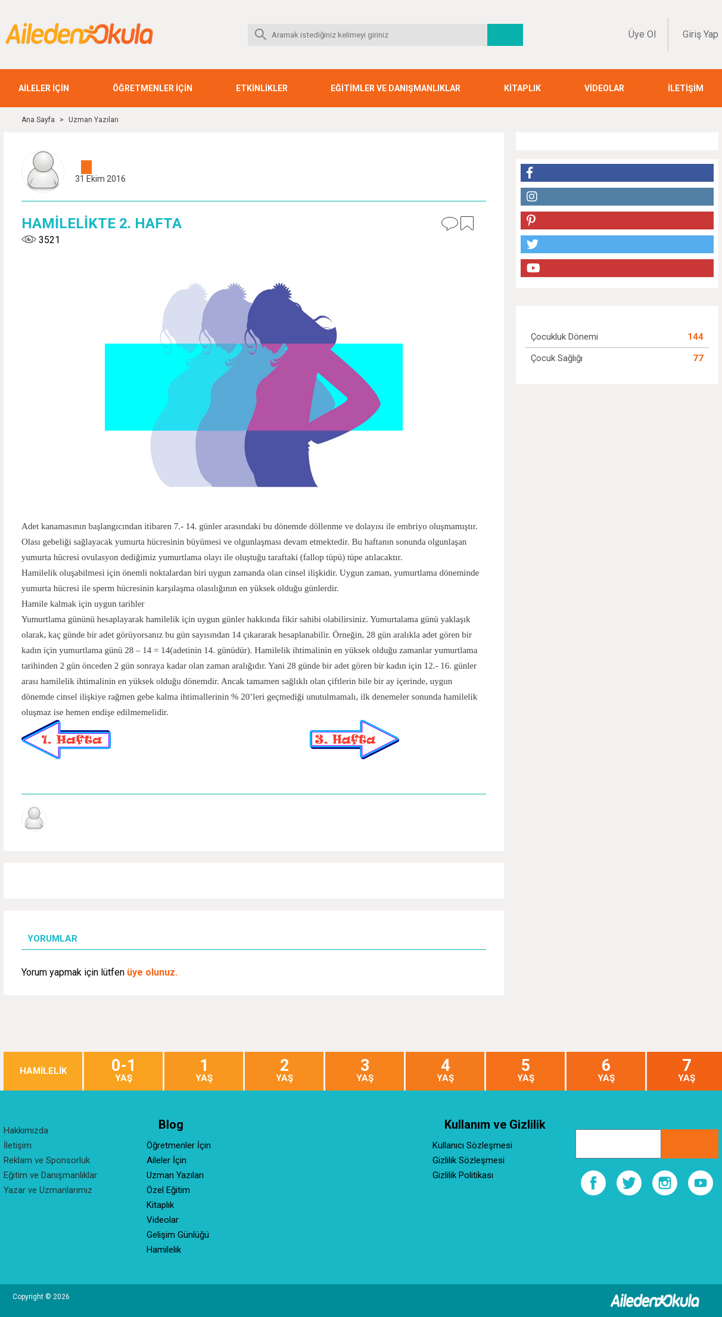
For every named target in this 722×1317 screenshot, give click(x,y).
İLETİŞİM (686, 88)
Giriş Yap (700, 34)
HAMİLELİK (43, 1071)
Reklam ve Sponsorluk (47, 1160)
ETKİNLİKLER (262, 88)
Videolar (163, 1220)
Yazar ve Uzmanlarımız (48, 1190)
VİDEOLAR (604, 88)
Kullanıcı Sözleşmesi (472, 1145)
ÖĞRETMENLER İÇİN (152, 88)
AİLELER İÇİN (43, 88)
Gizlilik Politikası (462, 1175)
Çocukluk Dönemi (564, 336)
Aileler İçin (166, 1160)
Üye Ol (642, 34)
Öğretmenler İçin (179, 1145)
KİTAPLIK (522, 88)
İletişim (18, 1145)
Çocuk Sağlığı (557, 358)
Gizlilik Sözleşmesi (468, 1160)
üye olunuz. (152, 972)
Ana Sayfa (38, 120)
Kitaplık (160, 1205)
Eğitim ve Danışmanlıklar (50, 1175)
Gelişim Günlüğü (178, 1234)
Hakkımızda (26, 1130)
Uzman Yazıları (94, 120)
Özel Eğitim (168, 1190)
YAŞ (123, 1070)
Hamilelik (164, 1249)
